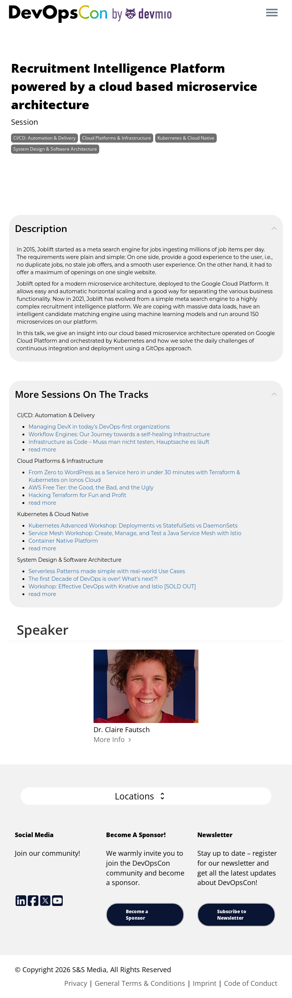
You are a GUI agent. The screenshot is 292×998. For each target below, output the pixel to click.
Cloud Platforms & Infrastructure (116, 138)
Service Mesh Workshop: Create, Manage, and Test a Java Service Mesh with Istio (135, 533)
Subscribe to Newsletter (231, 914)
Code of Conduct (250, 983)
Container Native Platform (63, 540)
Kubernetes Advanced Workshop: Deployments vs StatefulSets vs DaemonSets (133, 525)
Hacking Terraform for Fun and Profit (77, 495)
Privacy (75, 983)
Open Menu (271, 13)
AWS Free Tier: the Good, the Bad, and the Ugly (91, 487)
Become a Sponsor (137, 914)
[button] (146, 796)
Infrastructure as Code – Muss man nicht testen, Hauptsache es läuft (119, 442)
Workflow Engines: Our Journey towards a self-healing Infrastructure (119, 434)
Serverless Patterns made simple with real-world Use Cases (107, 571)
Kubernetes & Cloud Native (185, 138)
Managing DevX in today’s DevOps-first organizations (99, 426)
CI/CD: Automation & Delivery (44, 138)
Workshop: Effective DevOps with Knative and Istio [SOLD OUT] (112, 586)
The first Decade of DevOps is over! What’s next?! (93, 578)
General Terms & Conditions (140, 983)
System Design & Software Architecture (55, 149)
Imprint (204, 983)
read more (42, 449)
